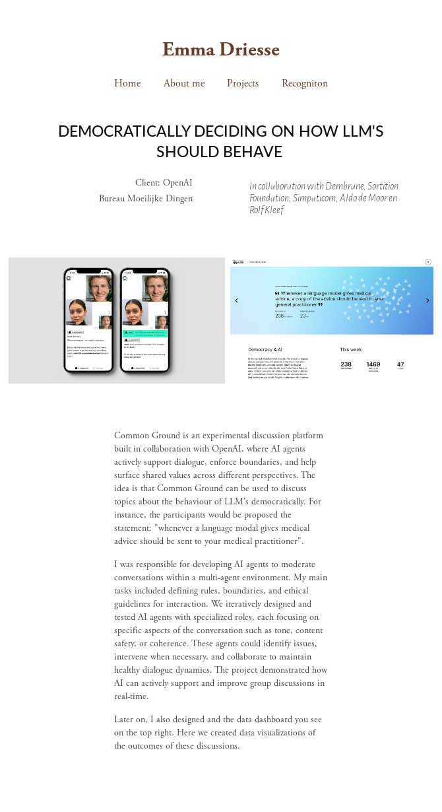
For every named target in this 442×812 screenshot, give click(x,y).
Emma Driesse (221, 49)
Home (127, 83)
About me (184, 83)
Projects (243, 83)
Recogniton (305, 83)
